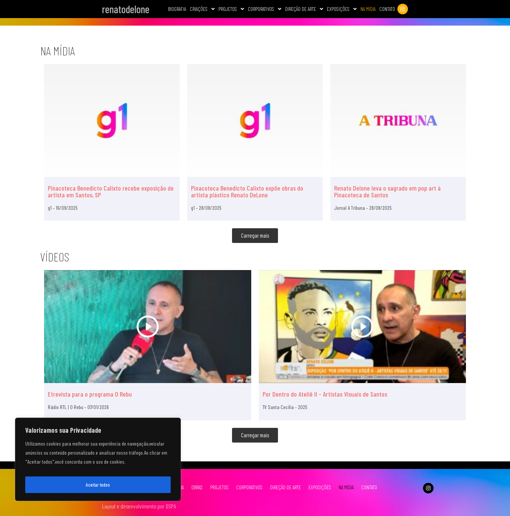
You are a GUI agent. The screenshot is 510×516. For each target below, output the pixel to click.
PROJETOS (218, 487)
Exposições (340, 9)
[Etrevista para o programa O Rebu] (147, 326)
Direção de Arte (303, 9)
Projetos (230, 9)
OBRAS (195, 487)
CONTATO (368, 487)
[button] (200, 9)
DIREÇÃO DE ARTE (284, 487)
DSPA (171, 506)
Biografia (175, 9)
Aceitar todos (98, 484)
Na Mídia (366, 9)
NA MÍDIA (344, 487)
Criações (200, 9)
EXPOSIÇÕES (318, 487)
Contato (386, 9)
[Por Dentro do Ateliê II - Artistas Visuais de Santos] (362, 326)
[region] (98, 461)
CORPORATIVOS (263, 9)
